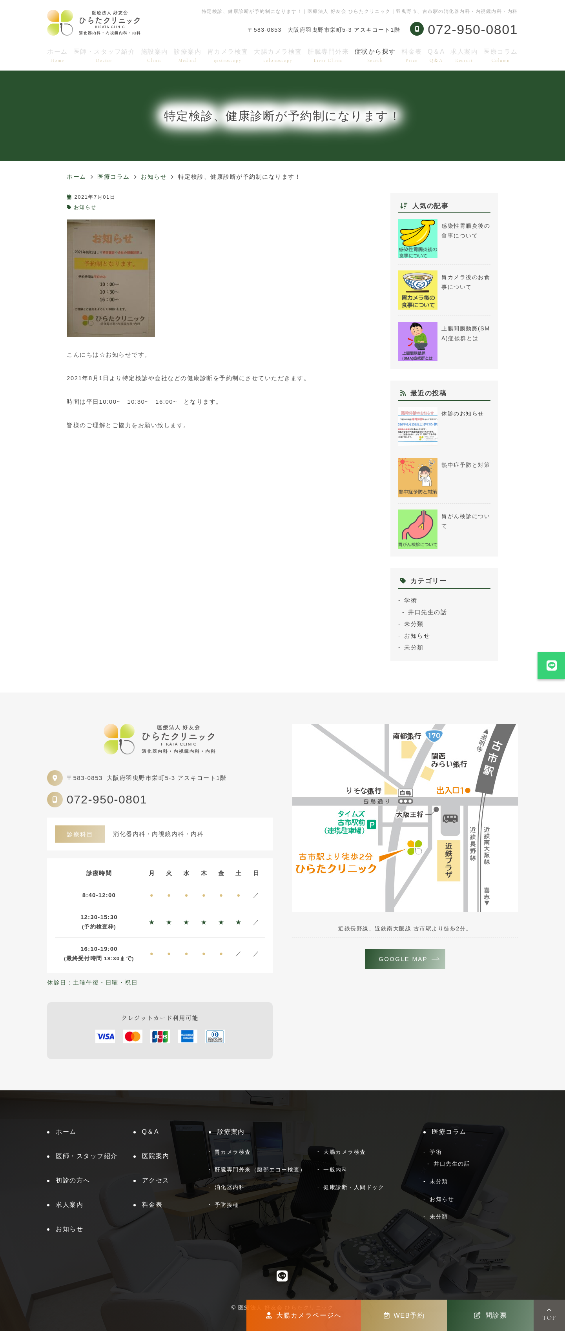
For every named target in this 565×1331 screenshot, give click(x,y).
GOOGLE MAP (403, 959)
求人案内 (464, 55)
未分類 (414, 623)
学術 (410, 600)
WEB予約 (404, 1315)
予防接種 (227, 1205)
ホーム (57, 55)
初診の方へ (73, 1180)
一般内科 (335, 1169)
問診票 (490, 1315)
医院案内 (156, 1156)
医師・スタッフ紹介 (104, 55)
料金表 (411, 55)
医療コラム (500, 55)
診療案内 (187, 55)
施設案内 (154, 55)
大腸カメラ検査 (278, 55)
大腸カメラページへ (303, 1315)
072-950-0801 (107, 799)
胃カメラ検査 (227, 55)
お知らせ (85, 207)
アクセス (156, 1180)
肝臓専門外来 (328, 55)
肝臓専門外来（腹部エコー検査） (260, 1169)
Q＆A (436, 55)
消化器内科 (230, 1187)
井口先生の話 (427, 612)
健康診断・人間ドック (353, 1187)
